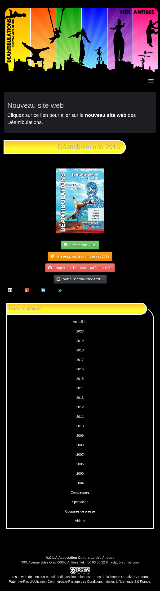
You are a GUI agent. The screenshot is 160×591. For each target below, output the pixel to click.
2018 (80, 350)
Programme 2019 (80, 245)
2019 (80, 341)
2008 (80, 445)
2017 (80, 360)
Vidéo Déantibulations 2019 (80, 279)
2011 (80, 416)
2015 (80, 379)
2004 (80, 483)
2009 (80, 435)
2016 (80, 369)
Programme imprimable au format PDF (80, 268)
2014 (80, 388)
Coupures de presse (80, 511)
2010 (80, 426)
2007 (80, 454)
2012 (80, 407)
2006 (80, 464)
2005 (80, 473)
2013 (80, 398)
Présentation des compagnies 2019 (80, 256)
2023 (80, 331)
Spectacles (80, 502)
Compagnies (80, 492)
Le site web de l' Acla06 (27, 577)
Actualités (80, 322)
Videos (80, 521)
